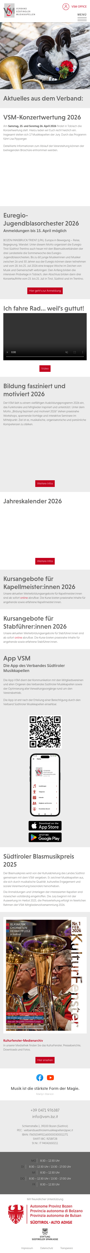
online (24, 597)
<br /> (45, 177)
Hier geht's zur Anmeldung (45, 290)
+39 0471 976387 (45, 1110)
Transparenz (66, 1248)
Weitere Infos (45, 483)
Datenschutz (46, 1248)
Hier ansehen (45, 1060)
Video (45, 368)
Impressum (27, 1248)
